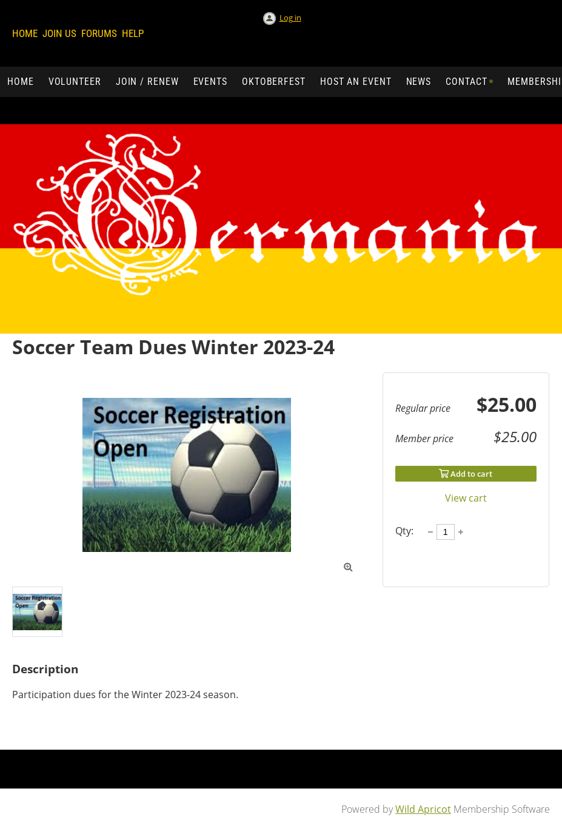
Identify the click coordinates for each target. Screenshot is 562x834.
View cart (466, 498)
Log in (290, 17)
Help (133, 33)
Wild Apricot (423, 809)
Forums (99, 33)
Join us (59, 33)
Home (25, 33)
